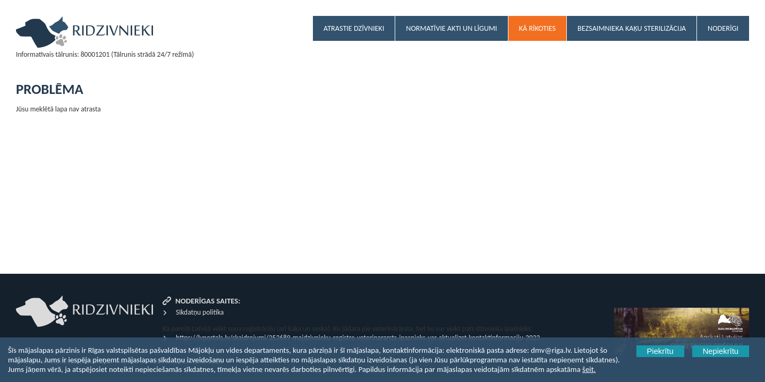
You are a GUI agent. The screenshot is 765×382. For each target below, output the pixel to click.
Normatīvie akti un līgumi (451, 28)
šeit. (589, 369)
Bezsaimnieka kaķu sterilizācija (631, 28)
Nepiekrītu (720, 351)
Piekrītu (660, 351)
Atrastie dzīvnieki (354, 28)
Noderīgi (723, 28)
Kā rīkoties (537, 28)
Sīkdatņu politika (200, 312)
